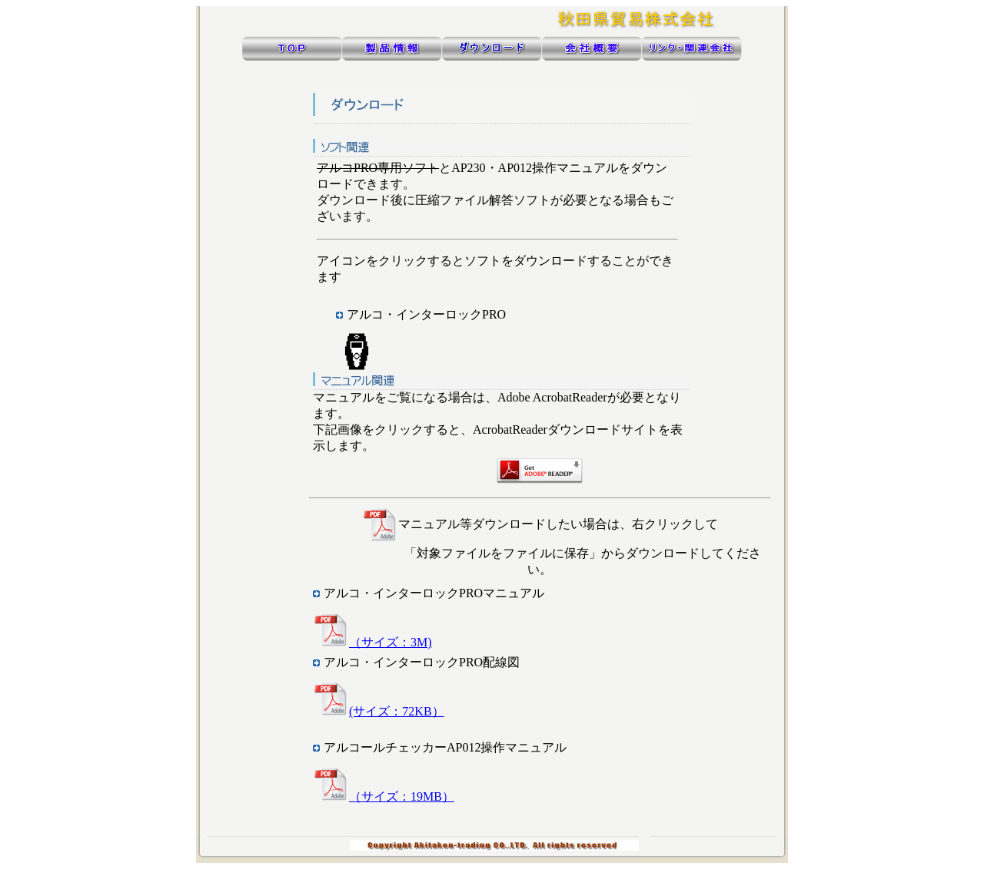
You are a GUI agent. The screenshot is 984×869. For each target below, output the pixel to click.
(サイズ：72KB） (378, 711)
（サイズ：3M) (372, 642)
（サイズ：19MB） (383, 796)
